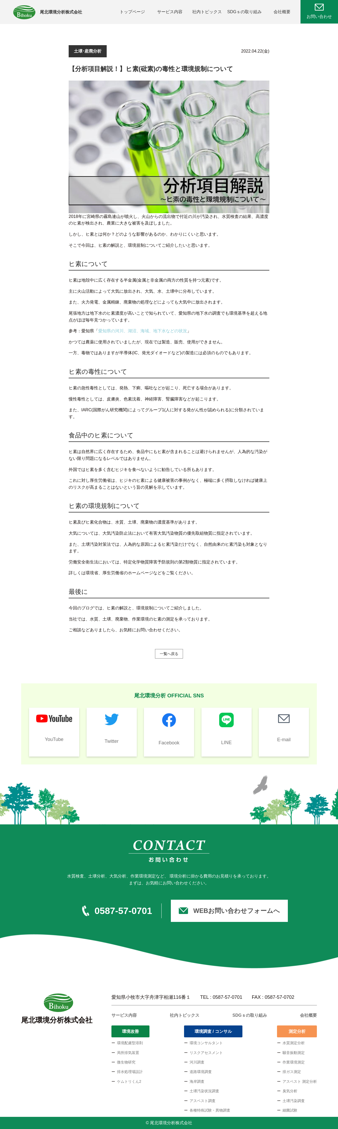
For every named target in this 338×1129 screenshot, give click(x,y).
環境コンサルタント (206, 1043)
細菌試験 (290, 1110)
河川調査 (197, 1062)
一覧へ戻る (169, 654)
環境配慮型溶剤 (130, 1043)
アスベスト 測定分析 (300, 1081)
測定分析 (297, 1031)
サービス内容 (169, 12)
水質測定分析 (294, 1043)
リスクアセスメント (206, 1053)
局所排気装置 (128, 1053)
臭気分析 (290, 1091)
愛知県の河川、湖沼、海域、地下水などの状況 (142, 331)
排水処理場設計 (130, 1072)
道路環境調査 (201, 1072)
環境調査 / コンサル (213, 1031)
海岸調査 (197, 1081)
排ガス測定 (292, 1072)
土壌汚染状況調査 (204, 1091)
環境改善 (130, 1031)
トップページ (132, 12)
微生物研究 (126, 1062)
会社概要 (282, 12)
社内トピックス (207, 12)
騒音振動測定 (294, 1053)
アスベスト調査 (202, 1101)
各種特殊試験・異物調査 (210, 1110)
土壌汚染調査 (294, 1101)
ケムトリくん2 (129, 1081)
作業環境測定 (294, 1062)
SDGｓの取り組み (244, 12)
